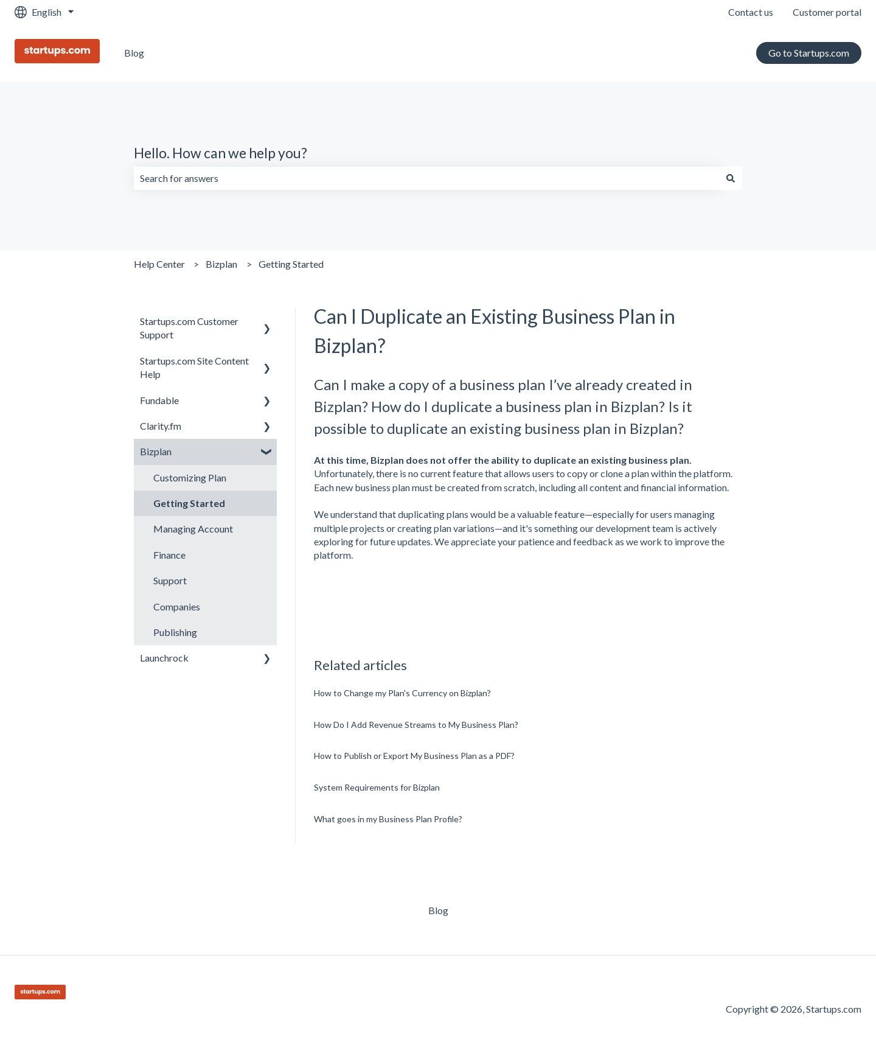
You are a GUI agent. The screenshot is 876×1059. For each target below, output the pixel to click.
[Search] (730, 178)
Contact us (750, 12)
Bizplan (221, 264)
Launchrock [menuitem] (164, 657)
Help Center (159, 264)
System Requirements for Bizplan (377, 787)
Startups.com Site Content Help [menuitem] (194, 367)
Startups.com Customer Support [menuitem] (189, 327)
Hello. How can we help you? (220, 152)
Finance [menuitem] (169, 555)
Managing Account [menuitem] (193, 528)
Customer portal (827, 12)
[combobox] (426, 178)
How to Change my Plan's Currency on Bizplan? (402, 693)
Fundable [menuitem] (159, 400)
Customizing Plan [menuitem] (189, 477)
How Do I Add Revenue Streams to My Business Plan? (416, 724)
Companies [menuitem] (176, 606)
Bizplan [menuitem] (156, 451)
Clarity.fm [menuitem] (160, 426)
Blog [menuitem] (438, 910)
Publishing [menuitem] (175, 632)
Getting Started (291, 264)
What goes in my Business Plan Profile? (388, 819)
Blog (134, 52)
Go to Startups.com (808, 52)
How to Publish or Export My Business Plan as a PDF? (414, 755)
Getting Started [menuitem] (189, 503)
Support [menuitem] (170, 580)
